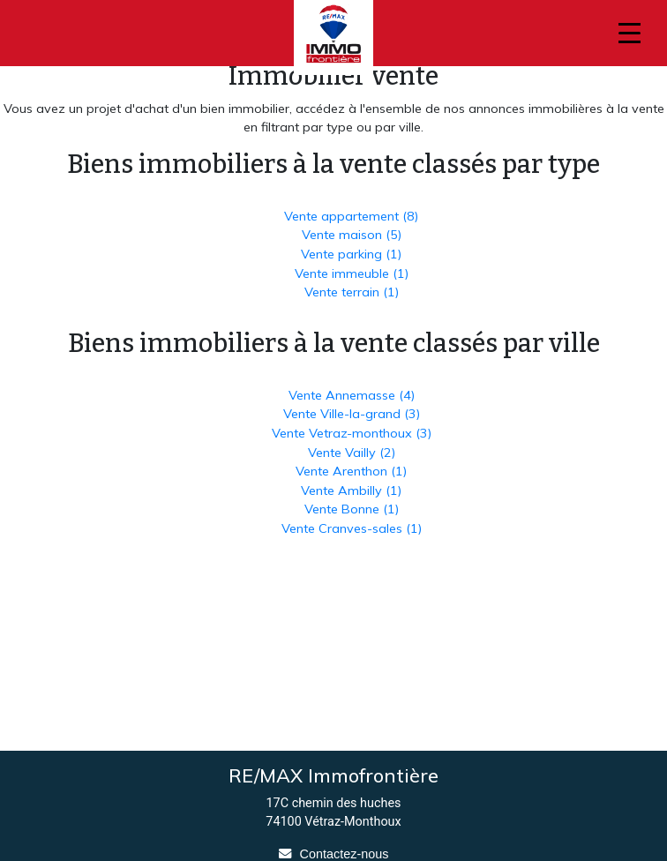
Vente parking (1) (351, 254)
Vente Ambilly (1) (351, 490)
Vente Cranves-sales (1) (351, 528)
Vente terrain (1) (351, 292)
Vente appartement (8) (351, 216)
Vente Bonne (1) (351, 509)
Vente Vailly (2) (351, 452)
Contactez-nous (344, 854)
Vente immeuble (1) (351, 273)
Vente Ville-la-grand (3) (351, 414)
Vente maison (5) (351, 235)
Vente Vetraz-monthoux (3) (351, 433)
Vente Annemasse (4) (352, 395)
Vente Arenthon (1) (351, 471)
